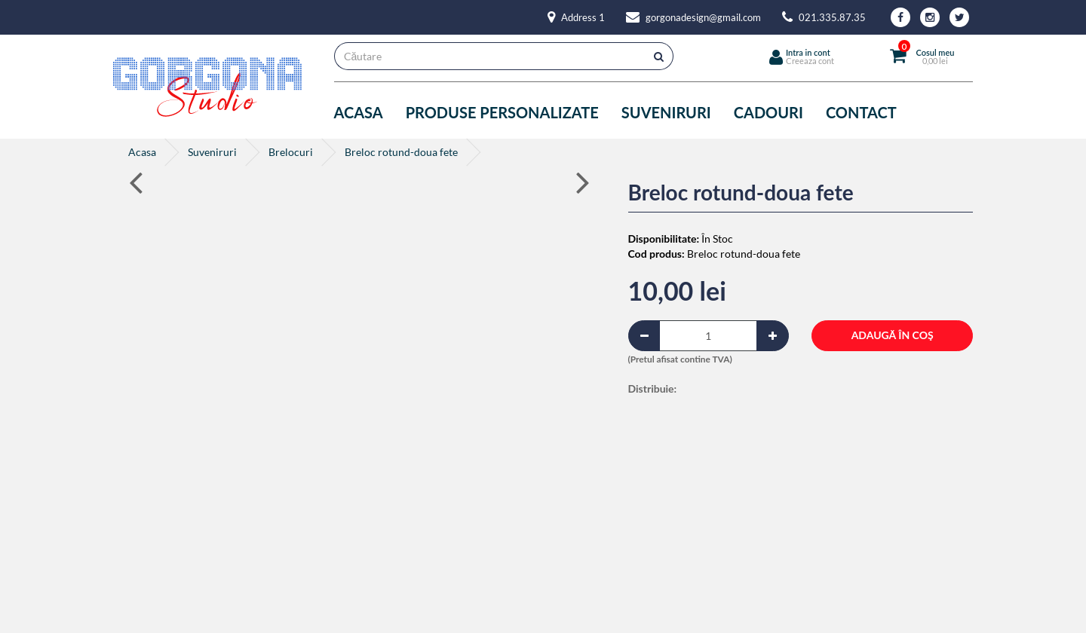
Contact (861, 112)
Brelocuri (290, 151)
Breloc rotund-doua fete (401, 151)
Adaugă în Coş (892, 335)
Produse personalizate (502, 112)
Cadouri (768, 112)
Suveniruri (666, 112)
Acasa (358, 112)
